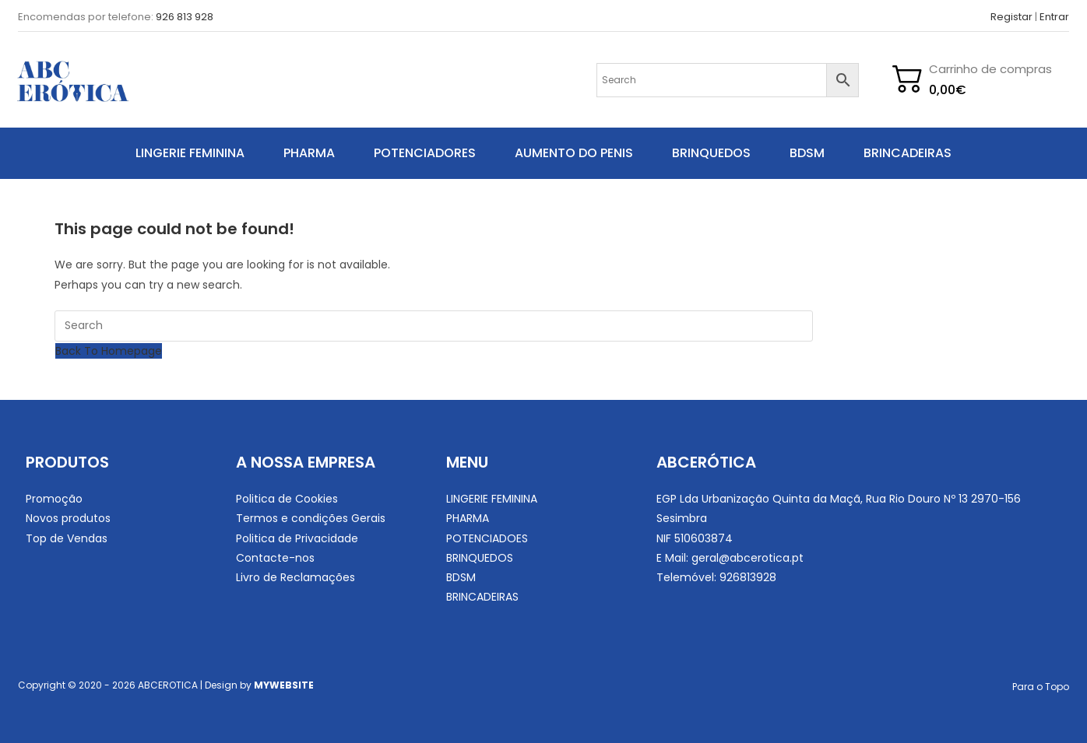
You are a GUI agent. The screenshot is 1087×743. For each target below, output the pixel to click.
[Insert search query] (434, 326)
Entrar (1054, 16)
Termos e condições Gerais (310, 518)
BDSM (807, 153)
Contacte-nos (275, 558)
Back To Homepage (108, 351)
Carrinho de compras (990, 69)
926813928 (747, 577)
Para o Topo (1040, 686)
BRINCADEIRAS (908, 153)
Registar (1011, 16)
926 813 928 (184, 16)
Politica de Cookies (287, 498)
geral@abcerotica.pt (747, 558)
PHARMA (309, 153)
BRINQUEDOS (711, 153)
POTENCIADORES (425, 153)
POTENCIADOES (487, 538)
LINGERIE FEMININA (189, 153)
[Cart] (949, 90)
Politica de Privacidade (297, 538)
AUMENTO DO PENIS (574, 153)
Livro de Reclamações (295, 577)
